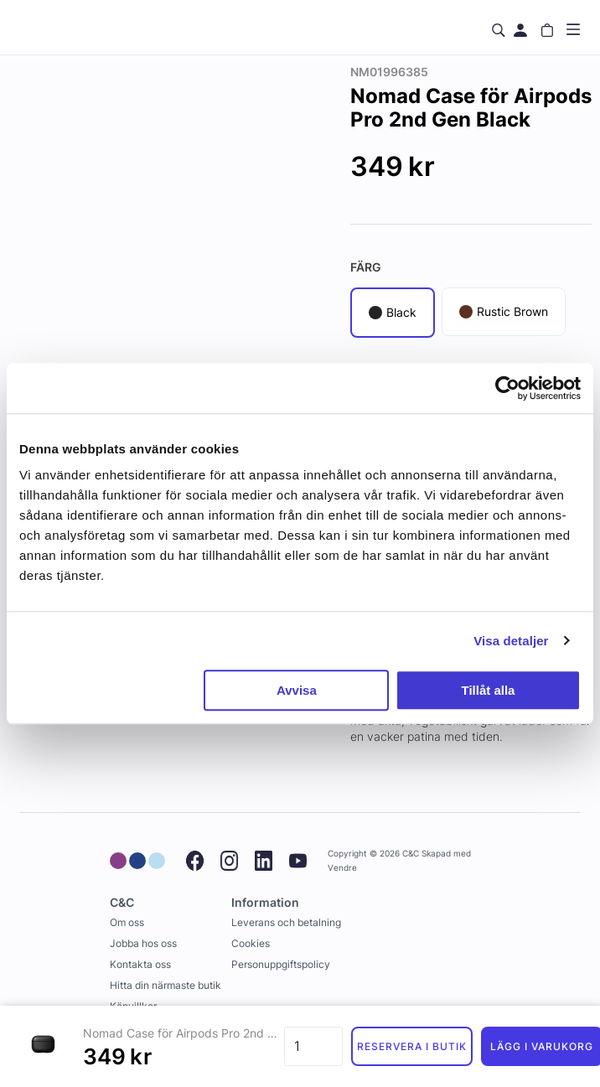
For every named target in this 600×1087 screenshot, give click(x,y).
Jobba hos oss (143, 943)
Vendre (342, 867)
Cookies (250, 943)
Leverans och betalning (286, 922)
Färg (365, 267)
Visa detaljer (510, 641)
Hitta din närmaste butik (165, 985)
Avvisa (297, 690)
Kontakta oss (140, 964)
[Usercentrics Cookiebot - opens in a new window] (507, 388)
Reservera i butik (411, 1046)
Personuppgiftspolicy (280, 964)
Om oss (127, 922)
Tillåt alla (488, 690)
